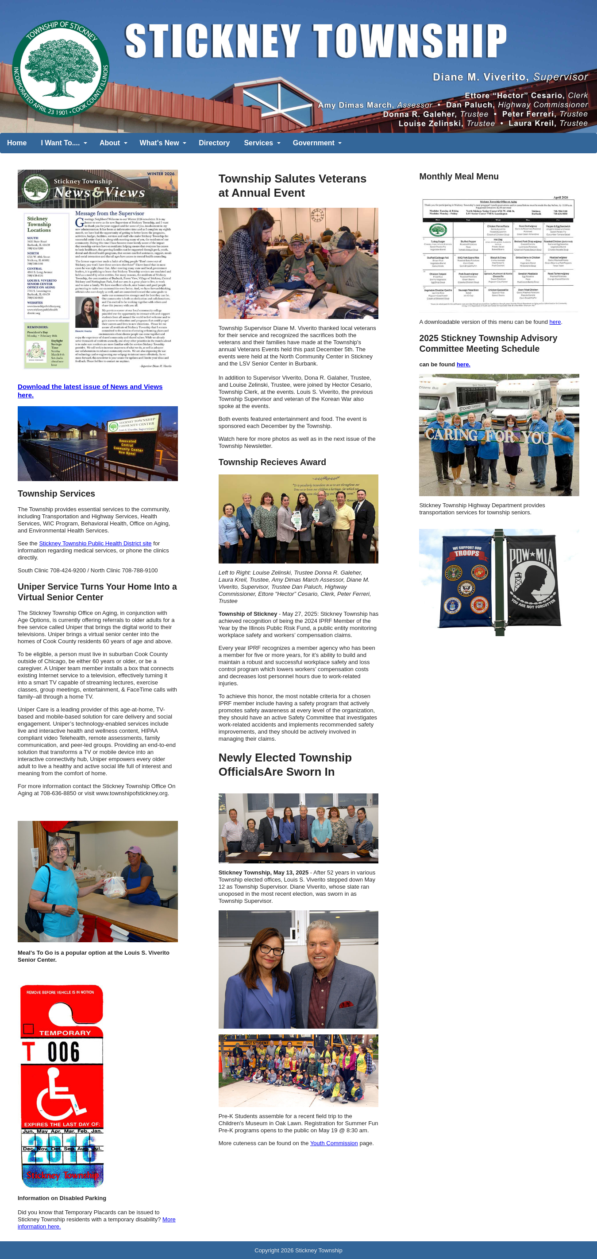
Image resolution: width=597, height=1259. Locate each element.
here (555, 322)
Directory (214, 143)
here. (463, 364)
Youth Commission (334, 1143)
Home (17, 143)
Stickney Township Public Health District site (95, 543)
